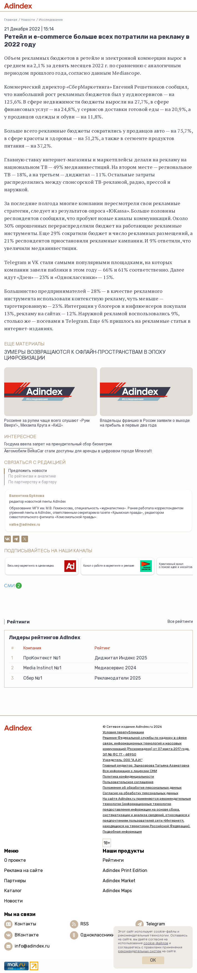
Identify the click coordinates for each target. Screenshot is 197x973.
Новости (28, 20)
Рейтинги (113, 860)
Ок (153, 960)
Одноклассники (97, 935)
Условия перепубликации (123, 732)
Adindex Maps (117, 890)
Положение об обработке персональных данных (142, 787)
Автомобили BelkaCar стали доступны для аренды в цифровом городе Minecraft (78, 451)
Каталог (13, 890)
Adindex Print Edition (125, 870)
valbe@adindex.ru (24, 524)
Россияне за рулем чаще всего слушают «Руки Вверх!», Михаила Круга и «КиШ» (47, 423)
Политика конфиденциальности (128, 776)
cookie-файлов (155, 943)
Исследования (51, 20)
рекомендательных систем (139, 951)
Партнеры (15, 880)
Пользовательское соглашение (128, 782)
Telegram (155, 923)
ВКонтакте (27, 935)
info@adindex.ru (32, 946)
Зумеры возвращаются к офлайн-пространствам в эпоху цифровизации (84, 355)
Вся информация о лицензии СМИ (130, 771)
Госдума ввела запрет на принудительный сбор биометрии (58, 445)
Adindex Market (119, 880)
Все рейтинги (180, 621)
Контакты (25, 923)
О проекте (15, 860)
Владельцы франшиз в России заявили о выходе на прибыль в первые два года (145, 423)
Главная (10, 20)
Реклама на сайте (23, 870)
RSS (84, 923)
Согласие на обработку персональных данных (140, 793)
